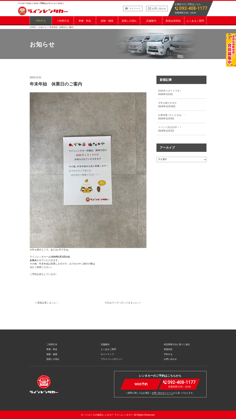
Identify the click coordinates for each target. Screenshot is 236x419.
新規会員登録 (173, 20)
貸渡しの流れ (129, 20)
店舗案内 (151, 20)
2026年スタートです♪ (169, 90)
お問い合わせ (159, 8)
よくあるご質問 (195, 20)
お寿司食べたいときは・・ (172, 115)
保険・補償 (107, 20)
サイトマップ (107, 354)
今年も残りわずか (167, 103)
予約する (41, 20)
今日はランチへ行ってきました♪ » (123, 302)
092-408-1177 (193, 8)
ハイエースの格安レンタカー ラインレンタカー (108, 415)
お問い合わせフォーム (162, 393)
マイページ (135, 8)
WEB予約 (140, 384)
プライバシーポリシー (111, 359)
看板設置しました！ (47, 302)
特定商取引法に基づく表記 (177, 344)
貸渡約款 (168, 349)
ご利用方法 (63, 20)
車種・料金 (85, 20)
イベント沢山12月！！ (170, 127)
